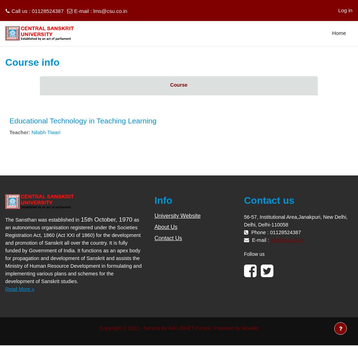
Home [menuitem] (339, 33)
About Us (166, 228)
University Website (178, 216)
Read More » (20, 289)
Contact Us (168, 239)
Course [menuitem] (179, 85)
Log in (345, 10)
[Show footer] (340, 328)
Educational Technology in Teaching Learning (83, 121)
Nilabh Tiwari (47, 133)
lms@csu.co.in (110, 11)
